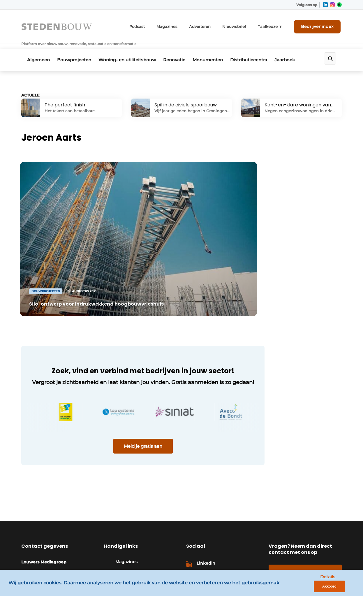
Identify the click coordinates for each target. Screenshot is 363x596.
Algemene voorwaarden (280, 570)
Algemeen (38, 51)
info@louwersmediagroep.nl (59, 545)
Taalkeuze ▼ (276, 25)
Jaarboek (297, 51)
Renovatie (180, 51)
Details (313, 587)
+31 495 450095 (45, 536)
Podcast (152, 25)
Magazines (180, 25)
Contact (305, 516)
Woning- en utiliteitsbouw (131, 51)
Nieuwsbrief (242, 25)
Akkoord (341, 587)
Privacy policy (327, 570)
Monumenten (216, 51)
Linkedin (206, 508)
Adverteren (211, 25)
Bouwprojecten (76, 51)
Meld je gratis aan (132, 423)
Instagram (207, 517)
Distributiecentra (258, 51)
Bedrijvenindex (320, 25)
